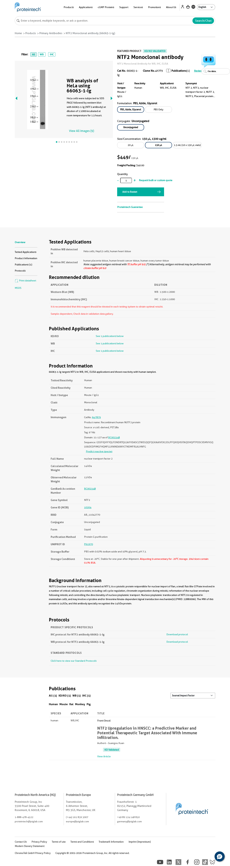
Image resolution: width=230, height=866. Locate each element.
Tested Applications (25, 252)
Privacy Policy (39, 841)
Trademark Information (111, 841)
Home (18, 33)
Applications (86, 7)
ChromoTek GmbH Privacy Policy (32, 853)
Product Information (26, 258)
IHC (52, 54)
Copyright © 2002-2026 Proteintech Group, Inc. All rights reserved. (92, 853)
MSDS (18, 287)
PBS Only (158, 109)
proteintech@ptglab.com (29, 821)
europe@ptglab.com (77, 821)
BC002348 (114, 437)
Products (69, 7)
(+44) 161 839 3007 (77, 817)
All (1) (53, 695)
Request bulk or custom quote (155, 180)
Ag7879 (96, 417)
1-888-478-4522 (24, 817)
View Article (104, 756)
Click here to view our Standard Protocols (73, 660)
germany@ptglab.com (129, 821)
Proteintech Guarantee (130, 207)
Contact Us (21, 841)
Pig (89, 704)
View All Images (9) (81, 131)
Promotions (154, 7)
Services (138, 7)
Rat (71, 704)
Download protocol (177, 634)
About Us (171, 7)
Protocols (20, 270)
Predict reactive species (99, 451)
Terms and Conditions (82, 841)
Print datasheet (25, 280)
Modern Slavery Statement (29, 846)
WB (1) (76, 695)
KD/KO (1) (65, 695)
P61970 (88, 544)
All (33, 54)
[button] (220, 856)
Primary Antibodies (50, 33)
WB (42, 54)
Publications (178, 70)
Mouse (63, 704)
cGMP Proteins (106, 7)
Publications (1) (23, 264)
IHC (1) (86, 695)
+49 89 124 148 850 (128, 817)
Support (123, 7)
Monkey (80, 704)
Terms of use (59, 841)
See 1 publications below (110, 336)
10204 (87, 507)
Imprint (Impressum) (139, 841)
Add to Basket (129, 191)
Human (53, 704)
